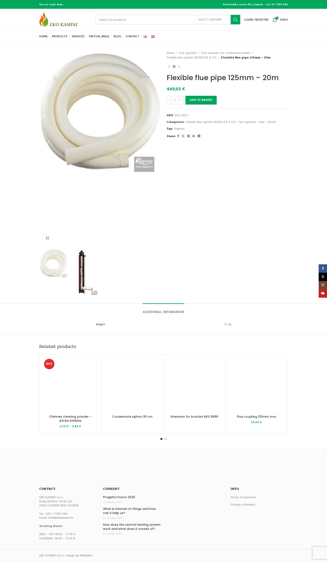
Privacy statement (242, 505)
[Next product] (179, 66)
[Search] (168, 19)
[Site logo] (65, 19)
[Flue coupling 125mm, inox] (256, 385)
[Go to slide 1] (161, 439)
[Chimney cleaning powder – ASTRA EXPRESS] (70, 385)
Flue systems (188, 53)
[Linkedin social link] (193, 136)
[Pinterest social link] (188, 136)
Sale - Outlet (267, 122)
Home (170, 53)
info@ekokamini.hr (61, 517)
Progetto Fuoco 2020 (119, 497)
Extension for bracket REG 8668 (194, 417)
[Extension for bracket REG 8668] (194, 385)
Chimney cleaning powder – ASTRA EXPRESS (70, 419)
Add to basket (201, 100)
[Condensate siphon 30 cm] (132, 385)
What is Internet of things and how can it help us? (129, 511)
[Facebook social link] (178, 136)
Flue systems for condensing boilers (225, 53)
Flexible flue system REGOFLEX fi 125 (191, 57)
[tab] (163, 309)
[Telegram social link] (199, 136)
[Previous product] (169, 66)
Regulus (179, 128)
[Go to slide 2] (166, 439)
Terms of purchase (243, 497)
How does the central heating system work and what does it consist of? (131, 527)
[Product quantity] (175, 100)
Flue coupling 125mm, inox (256, 417)
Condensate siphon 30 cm (132, 417)
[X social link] (183, 136)
